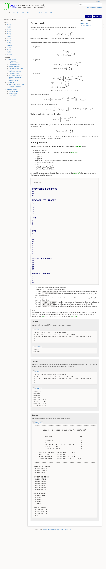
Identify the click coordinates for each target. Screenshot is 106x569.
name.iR (9, 51)
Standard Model (13, 91)
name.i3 (9, 28)
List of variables (13, 79)
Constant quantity (14, 73)
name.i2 (9, 26)
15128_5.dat (38, 423)
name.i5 (9, 31)
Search (101, 4)
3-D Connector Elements (16, 68)
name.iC (9, 35)
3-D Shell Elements (14, 64)
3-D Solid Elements (14, 66)
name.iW (9, 54)
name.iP (9, 49)
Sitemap (99, 7)
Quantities (9, 70)
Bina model (53, 13)
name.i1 (9, 24)
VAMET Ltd (68, 529)
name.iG (9, 42)
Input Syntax (10, 82)
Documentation (21, 13)
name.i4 (9, 29)
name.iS (9, 53)
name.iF (9, 40)
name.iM (9, 45)
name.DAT (76, 173)
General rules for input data (16, 84)
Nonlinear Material (44, 13)
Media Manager (91, 7)
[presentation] (56, 27)
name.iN (9, 47)
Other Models (12, 95)
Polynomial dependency (15, 75)
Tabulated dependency (15, 77)
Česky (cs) (88, 16)
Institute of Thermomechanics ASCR (53, 529)
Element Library (11, 59)
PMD (14, 13)
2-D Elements (12, 61)
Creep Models (13, 93)
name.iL (9, 44)
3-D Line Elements (14, 63)
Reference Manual (32, 13)
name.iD (9, 37)
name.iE (9, 38)
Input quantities (86, 25)
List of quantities (13, 81)
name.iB (9, 33)
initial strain (74, 152)
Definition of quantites (15, 72)
